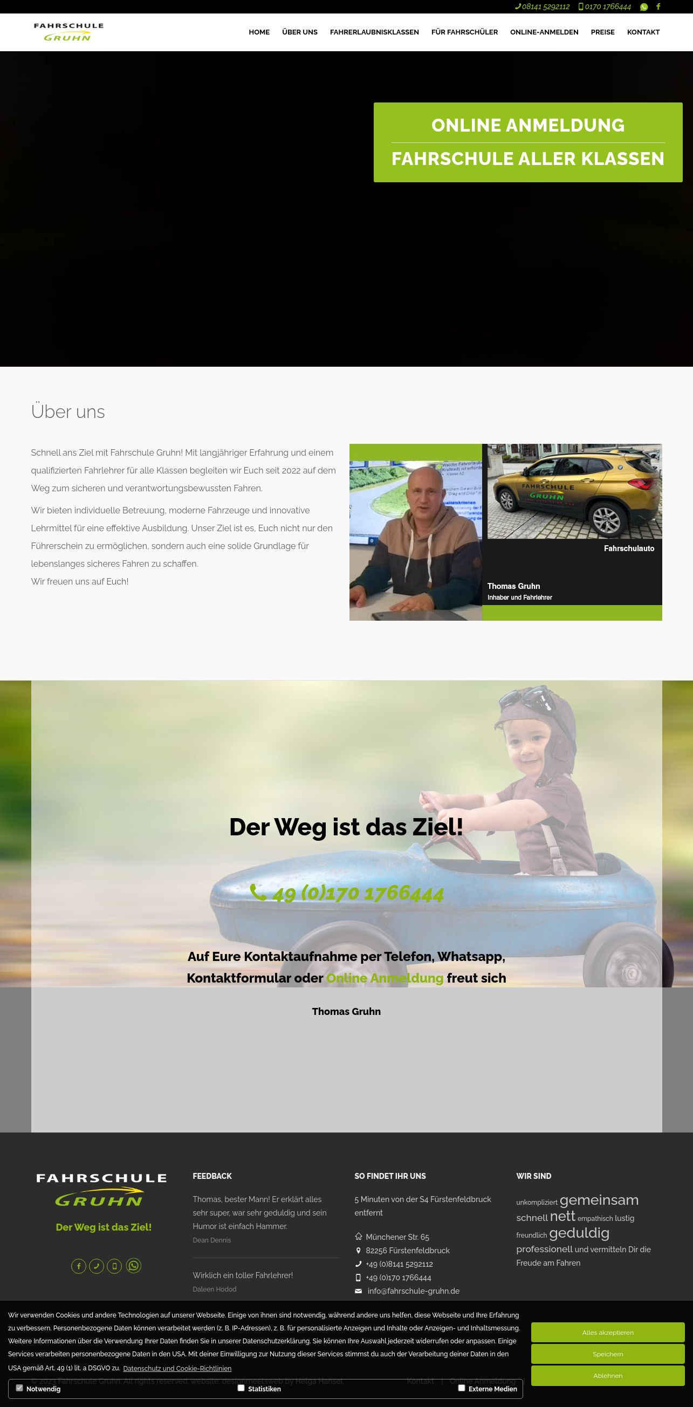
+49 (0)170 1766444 (398, 1277)
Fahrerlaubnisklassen (374, 32)
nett (563, 1216)
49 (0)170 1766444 (357, 892)
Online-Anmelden (544, 32)
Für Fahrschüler (464, 32)
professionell (545, 1249)
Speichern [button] (608, 1354)
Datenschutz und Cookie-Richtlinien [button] (177, 1368)
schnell (532, 1217)
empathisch (595, 1219)
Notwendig (37, 1388)
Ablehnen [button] (608, 1375)
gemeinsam (599, 1199)
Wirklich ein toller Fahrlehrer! (243, 1275)
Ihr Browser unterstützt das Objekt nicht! (112, 55)
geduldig (579, 1232)
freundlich (532, 1235)
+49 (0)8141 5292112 (399, 1264)
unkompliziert (537, 1202)
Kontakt (643, 32)
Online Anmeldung (385, 978)
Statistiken (258, 1388)
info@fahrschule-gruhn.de (413, 1291)
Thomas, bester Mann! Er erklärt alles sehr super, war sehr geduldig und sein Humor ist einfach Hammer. (260, 1213)
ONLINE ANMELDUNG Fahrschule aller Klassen (528, 142)
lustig (624, 1218)
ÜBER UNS (300, 32)
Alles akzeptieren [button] (608, 1332)
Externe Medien (486, 1388)
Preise (603, 32)
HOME (259, 32)
